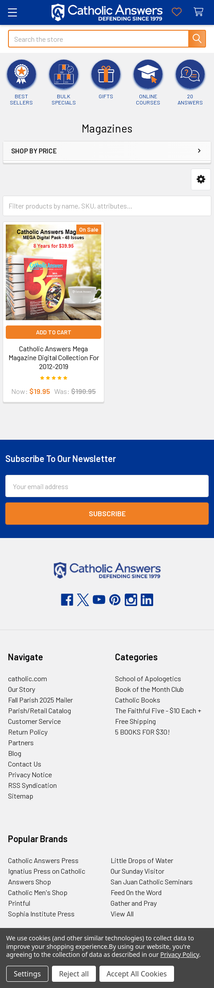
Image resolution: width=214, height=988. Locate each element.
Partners (21, 742)
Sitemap (20, 795)
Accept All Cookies (137, 974)
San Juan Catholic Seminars (152, 881)
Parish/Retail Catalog (39, 710)
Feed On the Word (136, 892)
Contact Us (24, 763)
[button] (201, 179)
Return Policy (28, 731)
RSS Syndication (32, 785)
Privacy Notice (30, 774)
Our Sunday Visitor (137, 871)
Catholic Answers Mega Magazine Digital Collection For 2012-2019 (53, 357)
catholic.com (27, 678)
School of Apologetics (148, 678)
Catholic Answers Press (43, 860)
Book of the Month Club (149, 689)
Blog (14, 753)
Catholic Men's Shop (37, 892)
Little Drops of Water (142, 860)
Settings (27, 974)
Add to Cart (53, 332)
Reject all (74, 974)
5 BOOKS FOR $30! (142, 731)
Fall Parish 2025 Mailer (40, 699)
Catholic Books (137, 699)
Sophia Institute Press (41, 913)
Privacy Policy (179, 954)
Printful (19, 903)
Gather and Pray (134, 903)
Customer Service (34, 721)
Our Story (21, 689)
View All (122, 913)
